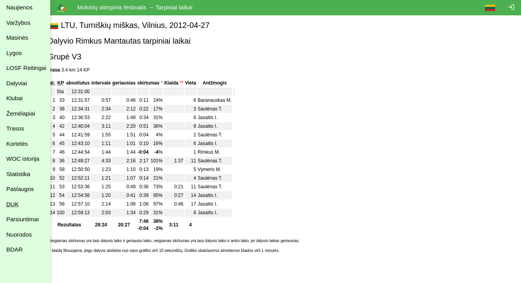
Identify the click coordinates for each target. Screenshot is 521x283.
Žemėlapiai (20, 113)
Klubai (14, 98)
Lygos (14, 53)
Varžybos (18, 22)
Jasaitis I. (216, 117)
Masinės (17, 37)
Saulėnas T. (219, 109)
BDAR (14, 249)
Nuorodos (19, 234)
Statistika (18, 174)
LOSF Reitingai (26, 67)
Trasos (15, 128)
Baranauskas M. (224, 100)
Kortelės (17, 143)
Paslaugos (20, 189)
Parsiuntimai (22, 219)
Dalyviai (16, 83)
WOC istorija (22, 158)
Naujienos (19, 7)
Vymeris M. (218, 169)
